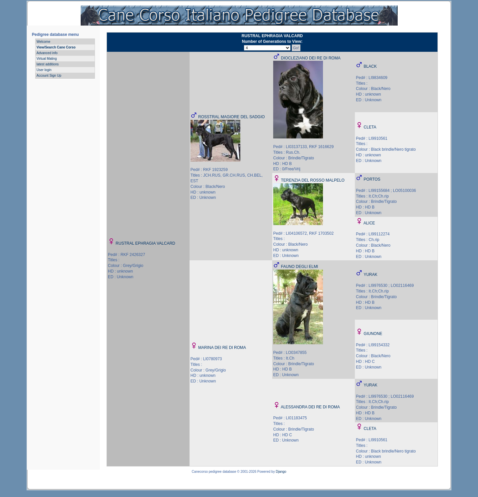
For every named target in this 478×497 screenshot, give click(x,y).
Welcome (43, 41)
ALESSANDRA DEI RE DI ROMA (310, 407)
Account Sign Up (49, 75)
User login (44, 70)
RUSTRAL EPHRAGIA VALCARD (145, 243)
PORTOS (372, 179)
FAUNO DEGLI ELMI (299, 266)
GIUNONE (373, 333)
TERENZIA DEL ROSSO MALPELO (313, 180)
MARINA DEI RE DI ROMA (222, 347)
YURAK (370, 274)
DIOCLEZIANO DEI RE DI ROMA (310, 58)
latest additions (48, 64)
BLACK (370, 66)
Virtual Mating (47, 58)
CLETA (370, 127)
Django (281, 471)
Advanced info (47, 53)
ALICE (369, 223)
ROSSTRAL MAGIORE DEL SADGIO (231, 117)
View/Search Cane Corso (56, 47)
